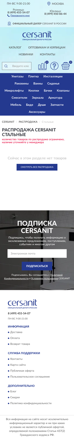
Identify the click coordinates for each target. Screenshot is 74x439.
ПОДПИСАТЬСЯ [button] (37, 266)
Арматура (55, 97)
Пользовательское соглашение (30, 376)
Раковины (22, 83)
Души (42, 104)
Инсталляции (53, 76)
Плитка (33, 76)
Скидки (15, 397)
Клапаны (63, 90)
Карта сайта (18, 365)
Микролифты (14, 90)
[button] (18, 15)
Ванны (38, 83)
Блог (13, 391)
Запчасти (57, 104)
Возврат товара (20, 344)
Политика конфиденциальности (31, 403)
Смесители (19, 97)
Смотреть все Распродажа (37, 167)
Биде (29, 104)
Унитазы (17, 76)
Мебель (15, 104)
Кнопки (33, 90)
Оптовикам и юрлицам (46, 47)
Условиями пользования (44, 278)
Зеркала (38, 97)
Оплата (15, 338)
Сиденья (53, 83)
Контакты (47, 54)
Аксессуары (37, 111)
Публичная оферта (22, 370)
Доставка (16, 332)
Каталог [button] (15, 47)
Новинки (26, 54)
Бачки (48, 90)
